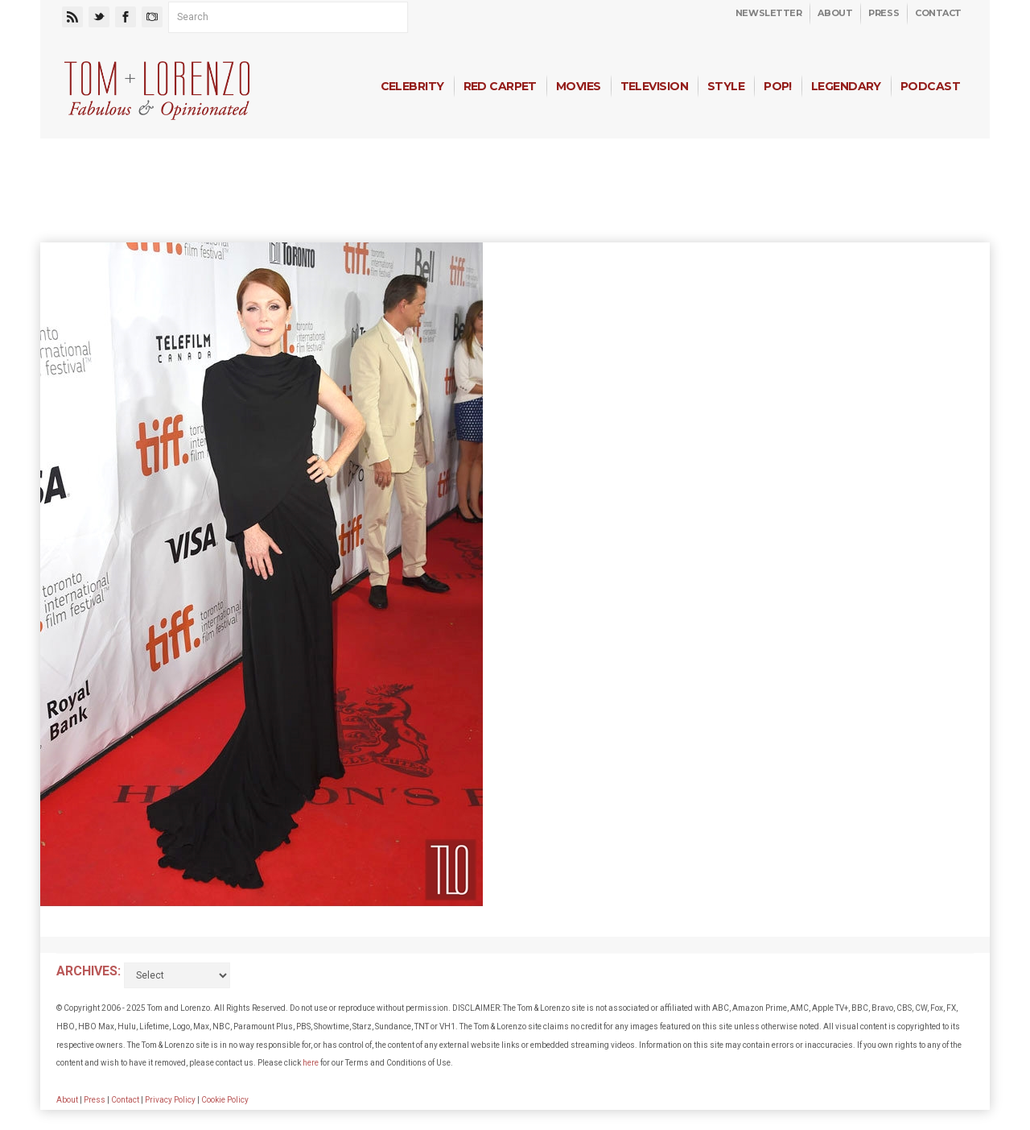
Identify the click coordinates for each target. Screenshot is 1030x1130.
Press (883, 13)
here (311, 1062)
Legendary (846, 86)
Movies (578, 86)
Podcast (930, 86)
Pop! (778, 86)
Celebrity (412, 86)
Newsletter (768, 13)
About (835, 13)
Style (725, 86)
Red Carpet (500, 86)
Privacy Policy (170, 1099)
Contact (938, 13)
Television (654, 86)
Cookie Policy (225, 1099)
